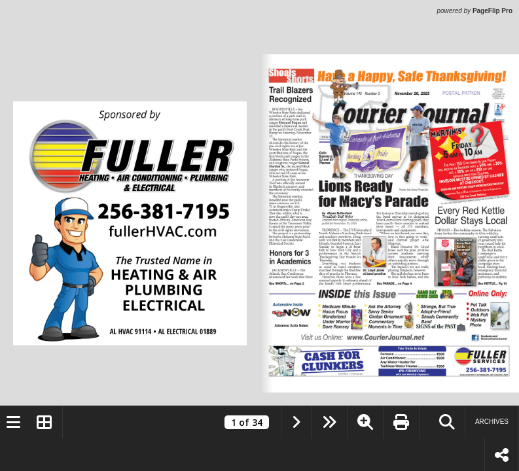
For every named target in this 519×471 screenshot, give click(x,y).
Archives (492, 421)
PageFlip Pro (492, 10)
